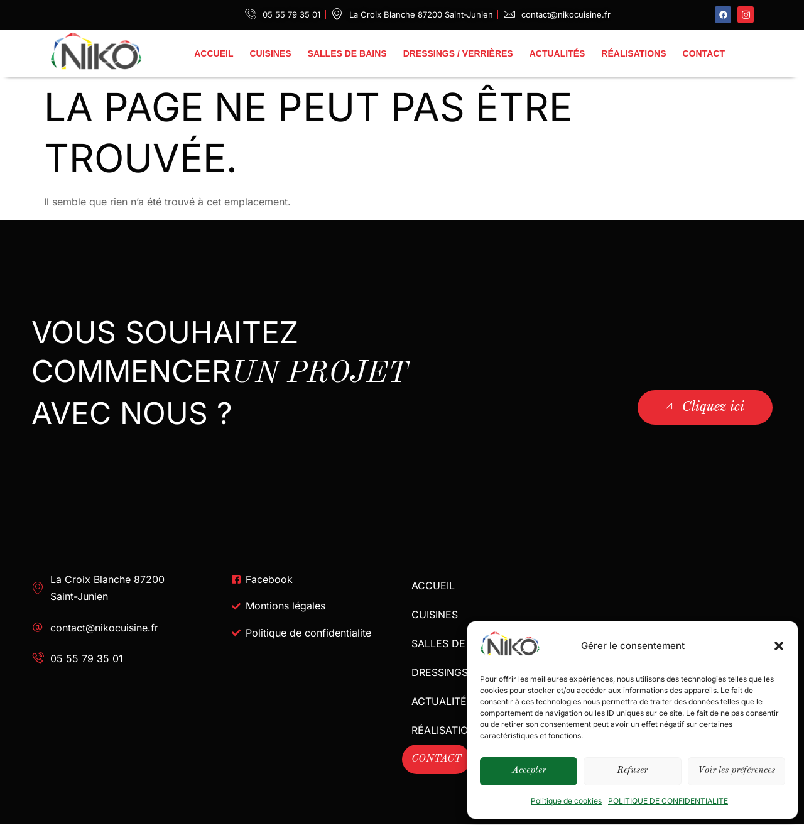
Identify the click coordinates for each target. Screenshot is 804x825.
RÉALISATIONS (633, 53)
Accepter (529, 770)
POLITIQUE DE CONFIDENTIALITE (668, 801)
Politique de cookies (566, 801)
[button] (779, 646)
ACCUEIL (213, 53)
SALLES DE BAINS (347, 53)
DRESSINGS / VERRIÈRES (458, 53)
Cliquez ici (703, 406)
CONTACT (704, 53)
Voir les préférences (736, 770)
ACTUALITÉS (557, 53)
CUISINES (270, 53)
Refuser (632, 770)
